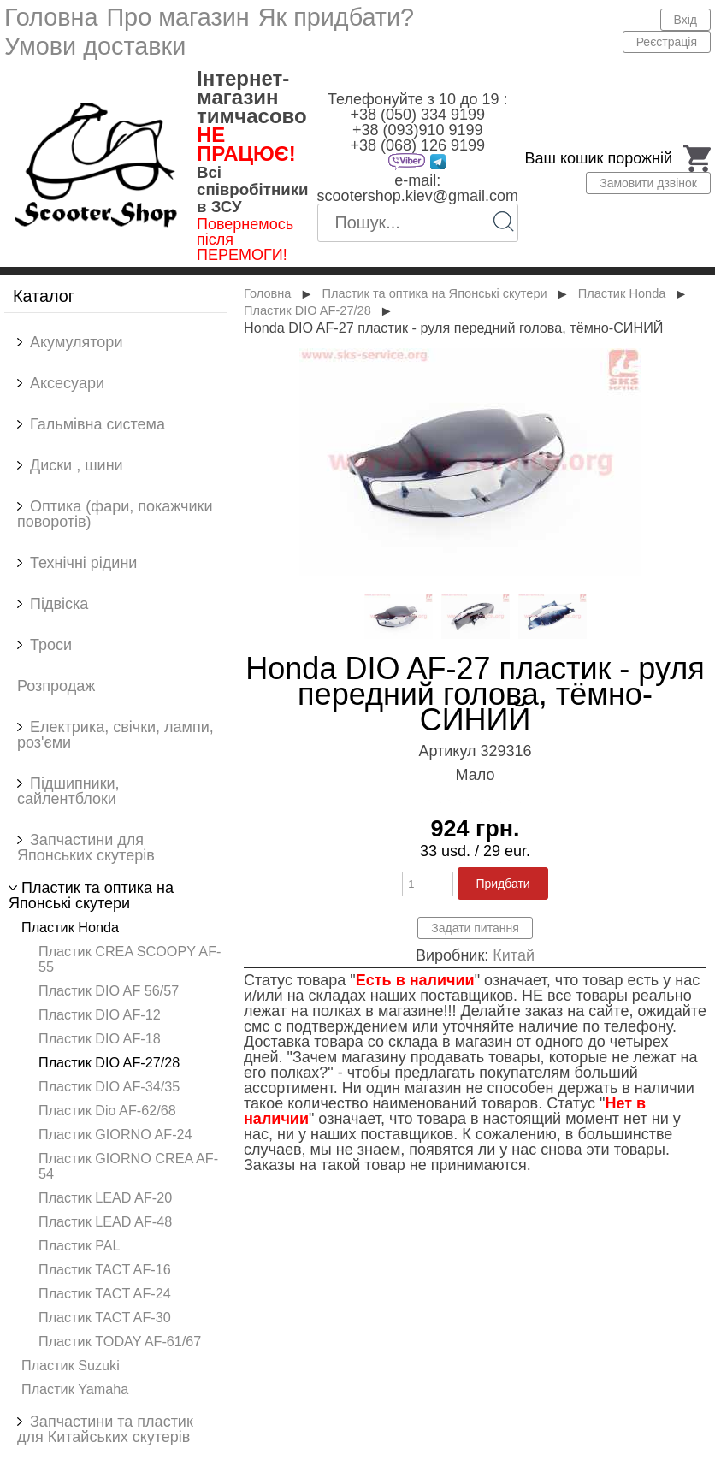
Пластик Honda (70, 927)
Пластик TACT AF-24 (104, 1293)
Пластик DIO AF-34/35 (109, 1086)
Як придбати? (336, 17)
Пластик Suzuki (70, 1365)
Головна (51, 17)
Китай (514, 955)
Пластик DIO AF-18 (99, 1038)
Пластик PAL (79, 1245)
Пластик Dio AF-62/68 (107, 1110)
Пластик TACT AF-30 (104, 1317)
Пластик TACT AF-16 (104, 1269)
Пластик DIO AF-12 (99, 1014)
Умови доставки (95, 46)
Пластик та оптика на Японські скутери (434, 293)
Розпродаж (56, 686)
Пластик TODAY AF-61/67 (119, 1341)
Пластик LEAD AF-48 (105, 1221)
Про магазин (177, 17)
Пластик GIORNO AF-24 (115, 1134)
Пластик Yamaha (74, 1389)
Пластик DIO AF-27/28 (109, 1062)
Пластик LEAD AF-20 (105, 1197)
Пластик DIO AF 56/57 (108, 990)
